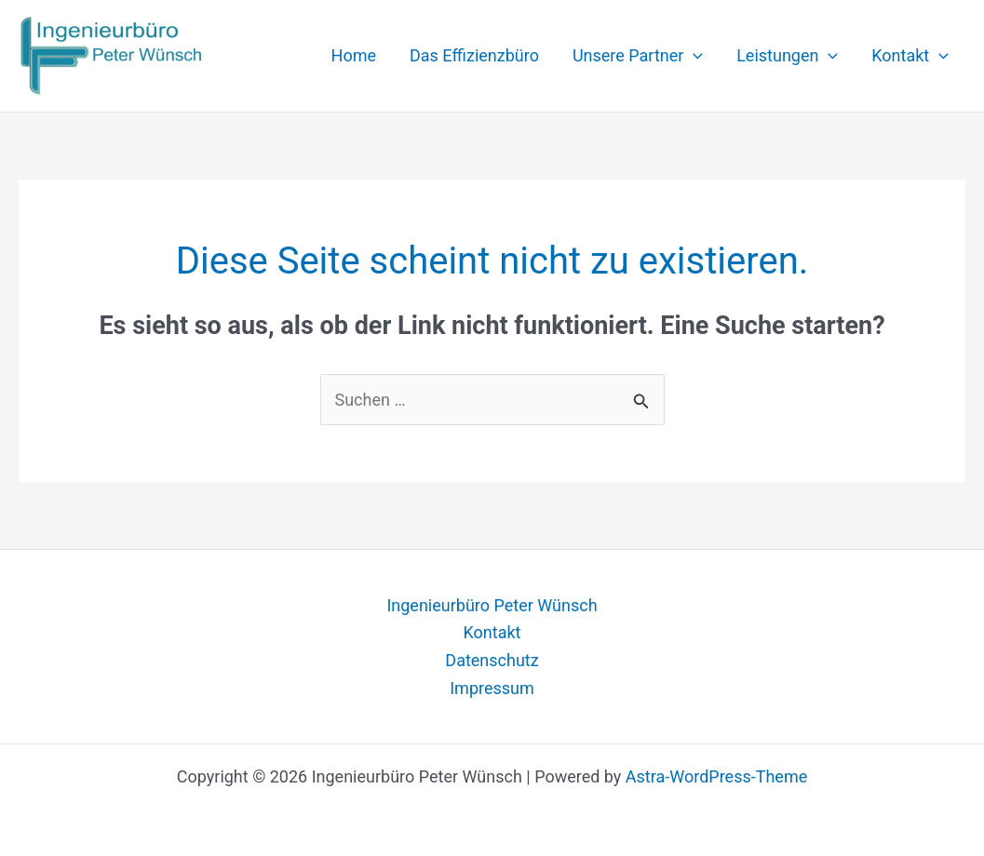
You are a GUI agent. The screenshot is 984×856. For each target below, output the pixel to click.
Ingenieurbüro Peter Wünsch (491, 605)
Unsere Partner (638, 55)
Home (353, 55)
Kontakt (910, 55)
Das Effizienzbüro (474, 55)
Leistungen (787, 55)
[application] (693, 55)
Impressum (492, 688)
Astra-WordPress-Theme (716, 776)
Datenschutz (491, 660)
